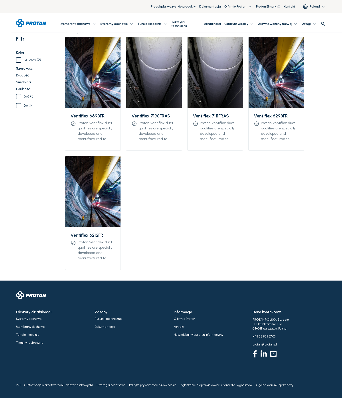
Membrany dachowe (30, 327)
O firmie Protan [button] (238, 6)
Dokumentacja (210, 6)
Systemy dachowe (29, 319)
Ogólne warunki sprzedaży (274, 385)
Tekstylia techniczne (179, 24)
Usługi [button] (309, 24)
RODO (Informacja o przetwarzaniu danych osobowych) (54, 385)
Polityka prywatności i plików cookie (153, 385)
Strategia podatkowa (111, 385)
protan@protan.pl (265, 344)
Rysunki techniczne (108, 319)
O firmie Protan (184, 319)
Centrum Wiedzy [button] (239, 24)
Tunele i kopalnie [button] (153, 24)
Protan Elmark (268, 6)
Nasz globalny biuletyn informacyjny (198, 335)
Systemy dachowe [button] (117, 24)
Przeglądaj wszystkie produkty (173, 6)
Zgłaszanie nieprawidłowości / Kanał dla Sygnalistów (216, 385)
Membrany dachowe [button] (78, 24)
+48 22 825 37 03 (264, 336)
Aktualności (212, 24)
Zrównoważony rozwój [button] (278, 24)
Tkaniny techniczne (29, 343)
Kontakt (289, 6)
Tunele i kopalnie (28, 335)
